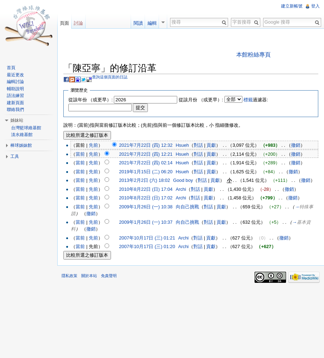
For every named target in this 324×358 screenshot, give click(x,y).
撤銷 (295, 145)
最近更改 (15, 74)
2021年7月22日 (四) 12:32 (145, 145)
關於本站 (89, 276)
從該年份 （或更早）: (90, 99)
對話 (198, 145)
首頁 (11, 67)
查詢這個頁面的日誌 (109, 77)
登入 (315, 6)
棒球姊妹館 (21, 145)
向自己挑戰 (187, 206)
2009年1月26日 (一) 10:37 (145, 222)
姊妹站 (16, 120)
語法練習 (15, 95)
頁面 (64, 23)
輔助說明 (15, 88)
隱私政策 (69, 276)
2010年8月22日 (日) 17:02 (145, 197)
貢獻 (211, 145)
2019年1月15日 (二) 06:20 (145, 171)
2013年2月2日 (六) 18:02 (144, 180)
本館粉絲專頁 (253, 55)
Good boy (183, 180)
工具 (14, 156)
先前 (93, 145)
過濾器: (255, 99)
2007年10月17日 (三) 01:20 (147, 246)
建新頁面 (15, 102)
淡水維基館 (22, 134)
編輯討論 (15, 81)
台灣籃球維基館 (26, 127)
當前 (80, 154)
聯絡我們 (15, 109)
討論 (78, 23)
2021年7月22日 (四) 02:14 (145, 162)
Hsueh (182, 145)
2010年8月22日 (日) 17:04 (145, 189)
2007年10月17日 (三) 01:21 (147, 238)
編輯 (152, 23)
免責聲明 (109, 276)
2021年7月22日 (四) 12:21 (145, 154)
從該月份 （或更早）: (201, 99)
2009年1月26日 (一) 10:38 (145, 206)
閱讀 (138, 23)
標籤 (248, 99)
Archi (181, 189)
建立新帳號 (292, 6)
